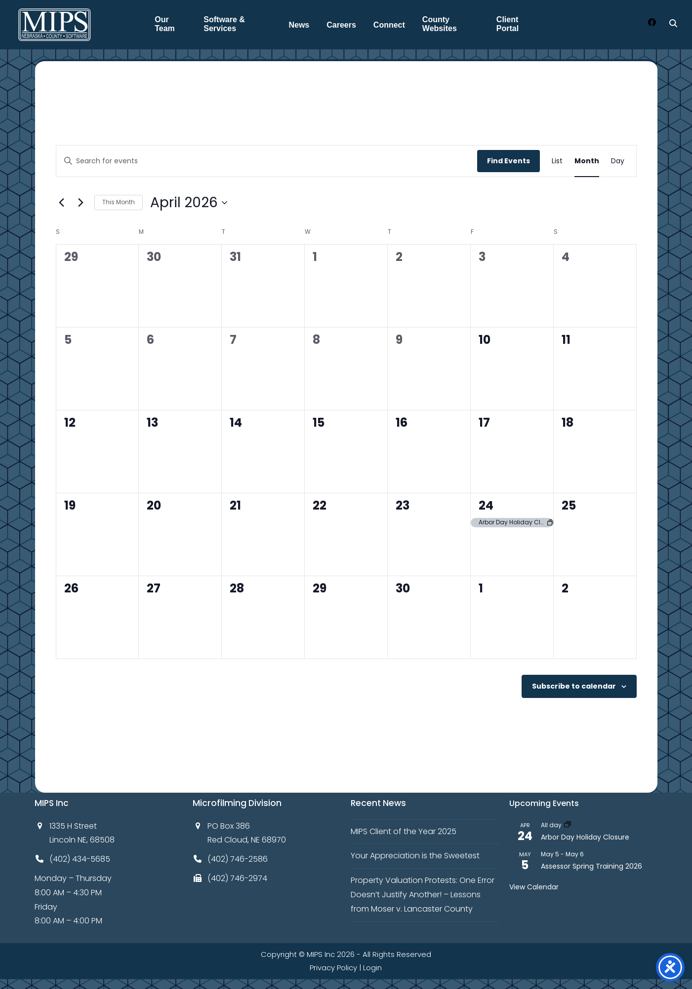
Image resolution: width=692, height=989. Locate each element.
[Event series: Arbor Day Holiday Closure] (567, 825)
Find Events (508, 161)
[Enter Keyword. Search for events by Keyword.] (266, 161)
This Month (118, 202)
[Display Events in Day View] (617, 161)
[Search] (673, 23)
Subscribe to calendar (574, 686)
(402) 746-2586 (237, 859)
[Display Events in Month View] (586, 161)
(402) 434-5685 (79, 859)
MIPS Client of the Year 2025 (403, 831)
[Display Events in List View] (557, 161)
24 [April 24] (486, 505)
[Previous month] (62, 203)
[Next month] (81, 203)
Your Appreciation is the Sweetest (415, 855)
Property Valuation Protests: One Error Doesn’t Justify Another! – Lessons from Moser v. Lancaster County (422, 895)
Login (372, 968)
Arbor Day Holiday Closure (585, 837)
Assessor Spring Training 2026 (591, 866)
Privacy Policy (333, 968)
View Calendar (534, 887)
